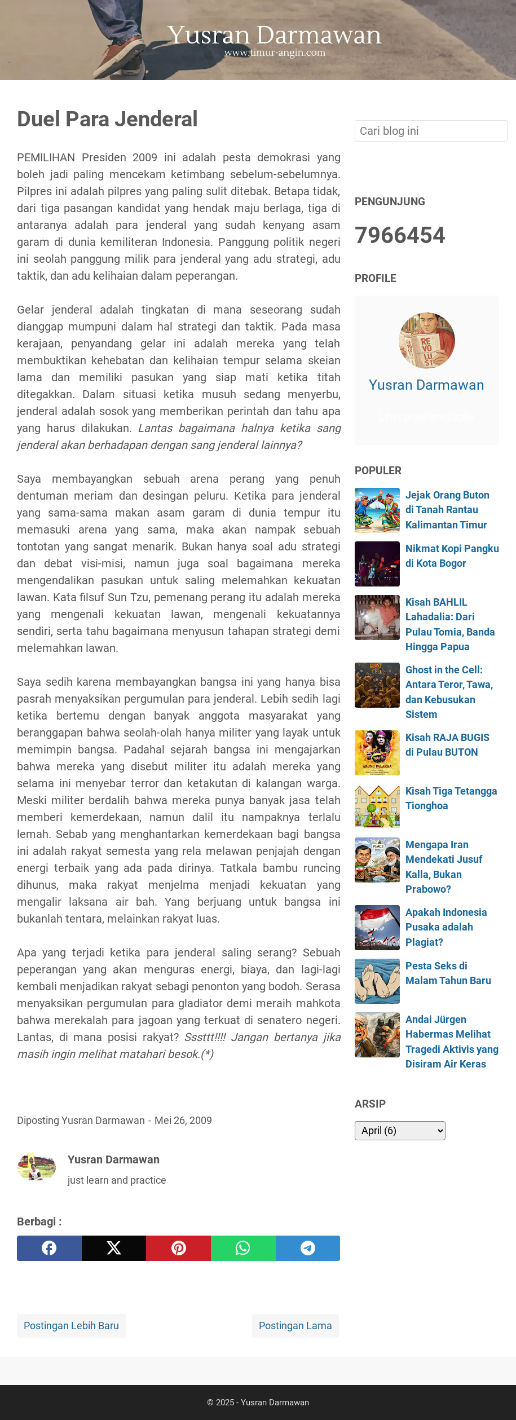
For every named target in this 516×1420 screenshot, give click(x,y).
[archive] (400, 1130)
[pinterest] (178, 1248)
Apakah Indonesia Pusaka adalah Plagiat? (446, 927)
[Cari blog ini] (492, 99)
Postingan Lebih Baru (71, 1325)
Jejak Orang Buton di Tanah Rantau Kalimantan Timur (447, 510)
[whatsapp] (243, 1248)
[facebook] (49, 1248)
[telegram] (308, 1248)
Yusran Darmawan (426, 385)
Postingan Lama (295, 1325)
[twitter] (114, 1248)
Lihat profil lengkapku (427, 417)
